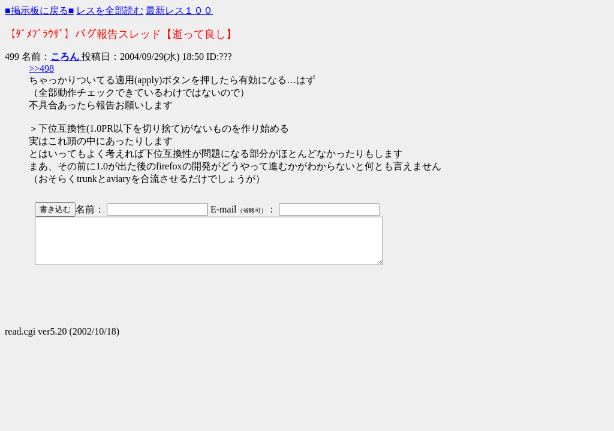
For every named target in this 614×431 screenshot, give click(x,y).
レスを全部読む (109, 10)
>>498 (41, 68)
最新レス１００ (179, 10)
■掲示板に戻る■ (39, 10)
